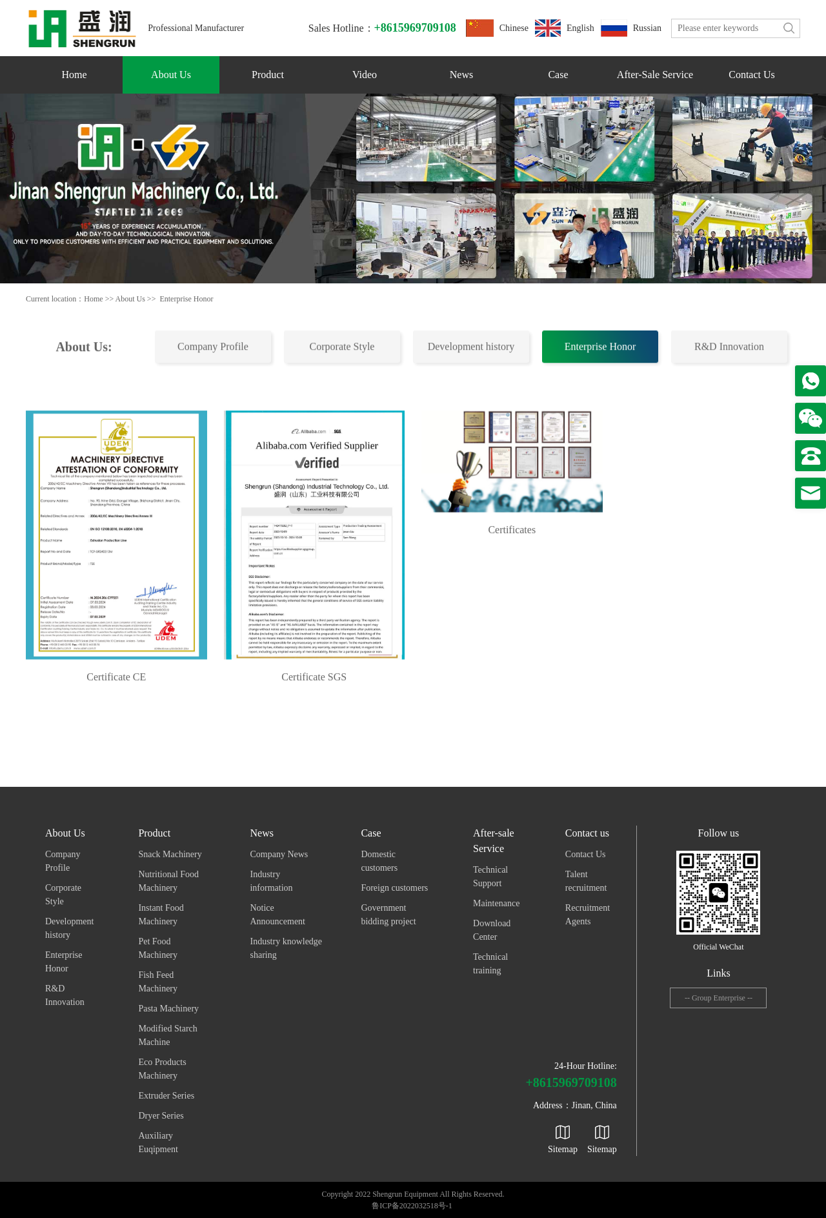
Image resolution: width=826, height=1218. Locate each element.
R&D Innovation (729, 348)
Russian (631, 28)
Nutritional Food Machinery (168, 881)
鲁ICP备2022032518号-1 (412, 1205)
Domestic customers (379, 861)
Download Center (491, 930)
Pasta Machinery (168, 1008)
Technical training (490, 963)
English (564, 28)
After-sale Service (655, 74)
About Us (171, 74)
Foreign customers (394, 888)
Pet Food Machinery (157, 948)
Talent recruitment (586, 881)
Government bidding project (388, 914)
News (461, 74)
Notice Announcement (277, 914)
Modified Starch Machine (167, 1035)
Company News (279, 854)
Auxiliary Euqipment (157, 1142)
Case (558, 74)
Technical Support (490, 876)
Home (73, 74)
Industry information (271, 881)
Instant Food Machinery (160, 914)
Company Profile (212, 348)
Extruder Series (166, 1096)
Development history (471, 348)
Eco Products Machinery (162, 1069)
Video (364, 74)
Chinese (497, 28)
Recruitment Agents (587, 914)
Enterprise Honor (186, 298)
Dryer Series (160, 1116)
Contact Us (585, 854)
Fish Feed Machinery (157, 981)
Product (268, 74)
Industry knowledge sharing (286, 948)
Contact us (752, 74)
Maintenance (496, 903)
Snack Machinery (169, 854)
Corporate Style (342, 348)
